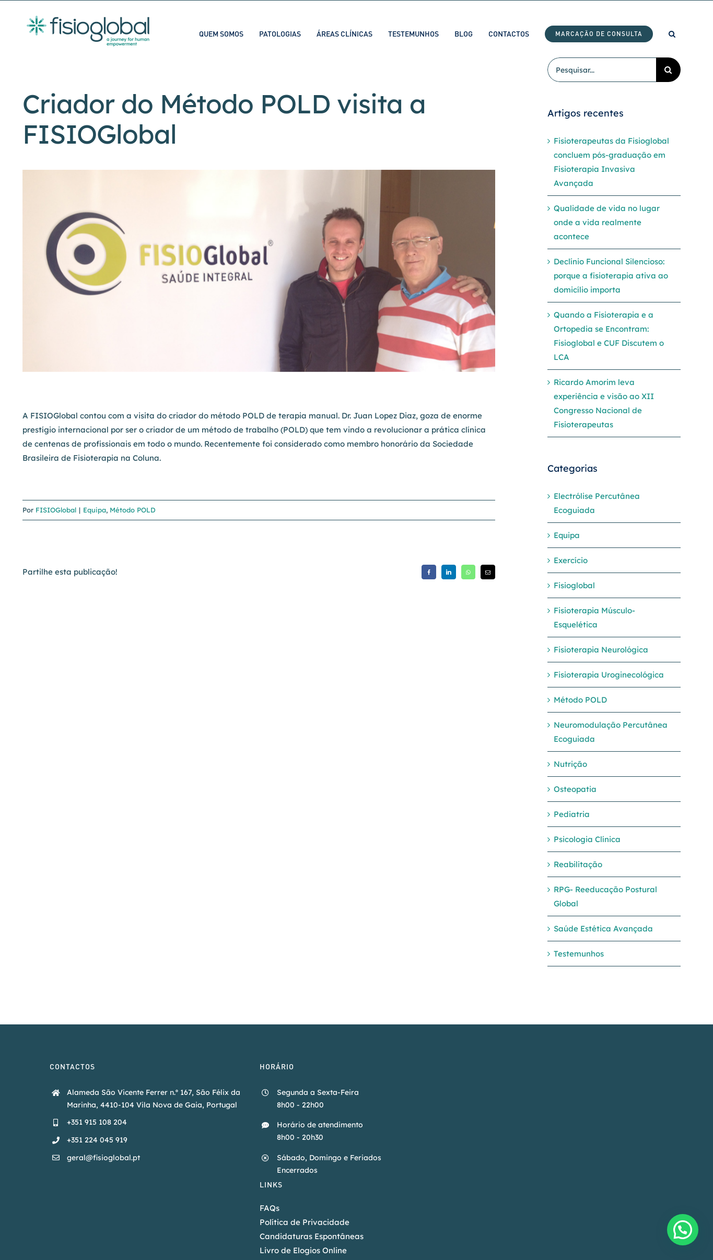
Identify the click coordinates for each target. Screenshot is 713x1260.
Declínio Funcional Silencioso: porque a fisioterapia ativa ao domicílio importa (611, 275)
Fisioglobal (574, 585)
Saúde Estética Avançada (603, 929)
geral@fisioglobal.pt (103, 1157)
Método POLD (133, 510)
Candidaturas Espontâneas (312, 1236)
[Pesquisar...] (601, 69)
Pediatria (572, 814)
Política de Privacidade (304, 1222)
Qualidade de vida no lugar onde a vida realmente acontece (607, 222)
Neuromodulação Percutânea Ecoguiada (611, 732)
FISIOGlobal (56, 510)
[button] (672, 33)
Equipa (94, 510)
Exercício (571, 560)
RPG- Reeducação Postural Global (605, 896)
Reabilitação (578, 864)
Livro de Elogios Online (303, 1250)
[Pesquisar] (668, 69)
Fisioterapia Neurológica (601, 650)
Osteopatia (575, 789)
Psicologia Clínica (587, 839)
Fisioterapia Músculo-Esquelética (594, 617)
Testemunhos (579, 954)
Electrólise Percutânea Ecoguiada (597, 503)
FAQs (269, 1208)
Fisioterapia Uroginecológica (609, 675)
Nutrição (570, 764)
